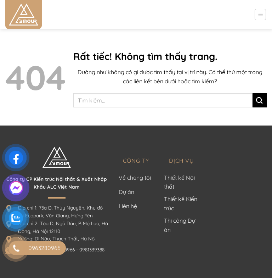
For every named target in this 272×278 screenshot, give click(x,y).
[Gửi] (260, 100)
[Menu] (260, 14)
